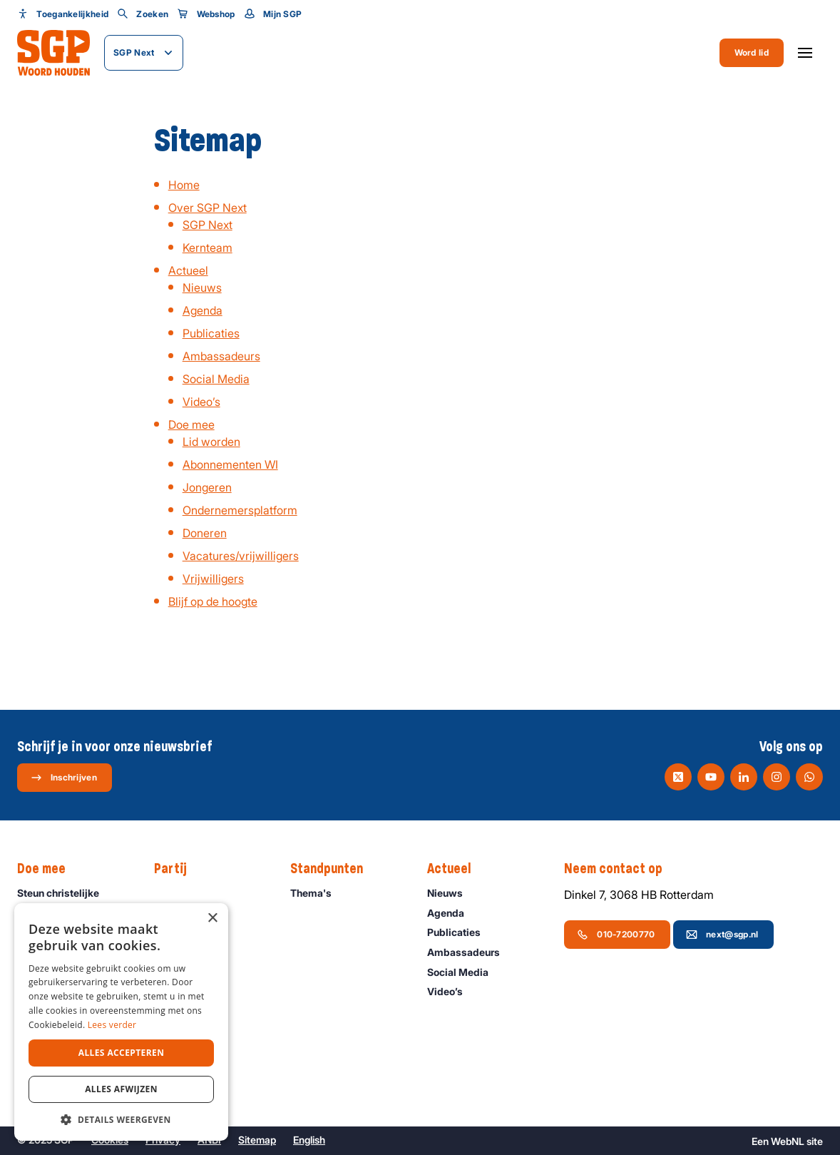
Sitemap (257, 1140)
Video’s (201, 402)
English (309, 1140)
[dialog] (121, 1022)
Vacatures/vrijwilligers (241, 556)
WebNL (787, 1141)
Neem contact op (620, 868)
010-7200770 (616, 934)
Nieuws (202, 287)
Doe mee (191, 424)
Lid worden (211, 441)
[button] (121, 1119)
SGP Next (207, 225)
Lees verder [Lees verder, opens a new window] (112, 1025)
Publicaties (211, 333)
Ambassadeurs (221, 356)
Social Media (216, 379)
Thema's (317, 893)
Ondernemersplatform (240, 510)
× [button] (212, 918)
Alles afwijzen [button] (121, 1089)
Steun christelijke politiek (73, 899)
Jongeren (207, 487)
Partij (177, 868)
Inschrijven (64, 777)
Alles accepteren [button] (121, 1053)
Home (184, 185)
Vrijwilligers (213, 578)
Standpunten (333, 868)
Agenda (202, 310)
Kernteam (207, 247)
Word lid (751, 52)
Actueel (188, 270)
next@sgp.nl (722, 934)
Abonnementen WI (230, 464)
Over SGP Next (207, 207)
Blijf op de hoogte (212, 601)
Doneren (205, 533)
